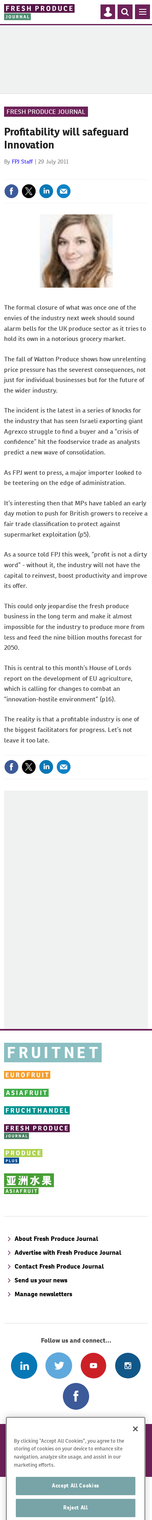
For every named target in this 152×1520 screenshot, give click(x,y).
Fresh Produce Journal (46, 111)
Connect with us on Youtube (93, 1365)
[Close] (135, 1440)
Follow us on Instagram (128, 1365)
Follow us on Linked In (24, 1365)
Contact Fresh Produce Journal (59, 1266)
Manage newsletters (43, 1294)
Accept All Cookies (75, 1496)
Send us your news (41, 1280)
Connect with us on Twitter (58, 1365)
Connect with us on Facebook (76, 1396)
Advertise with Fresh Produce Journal (68, 1252)
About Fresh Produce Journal (56, 1238)
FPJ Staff (22, 161)
